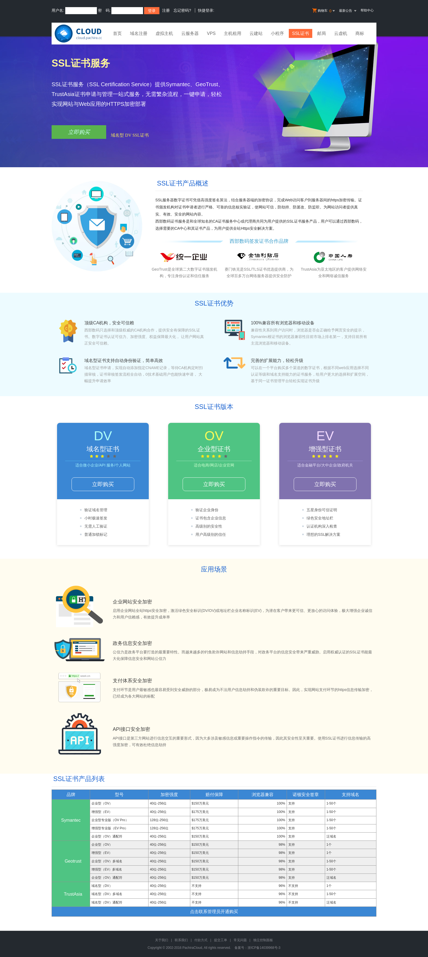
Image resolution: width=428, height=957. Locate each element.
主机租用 (232, 33)
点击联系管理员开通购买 (214, 911)
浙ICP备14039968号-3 (264, 948)
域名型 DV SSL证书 (129, 135)
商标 (359, 33)
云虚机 (340, 33)
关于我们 (161, 940)
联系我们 (181, 940)
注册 (166, 10)
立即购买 (79, 132)
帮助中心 (367, 10)
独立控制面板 (263, 940)
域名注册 (138, 33)
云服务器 (190, 33)
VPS (211, 33)
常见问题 (240, 940)
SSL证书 (300, 33)
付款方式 (200, 940)
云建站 (256, 33)
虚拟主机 (164, 33)
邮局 (321, 33)
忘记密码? (182, 10)
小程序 (277, 33)
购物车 (324, 11)
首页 (117, 33)
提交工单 (220, 940)
